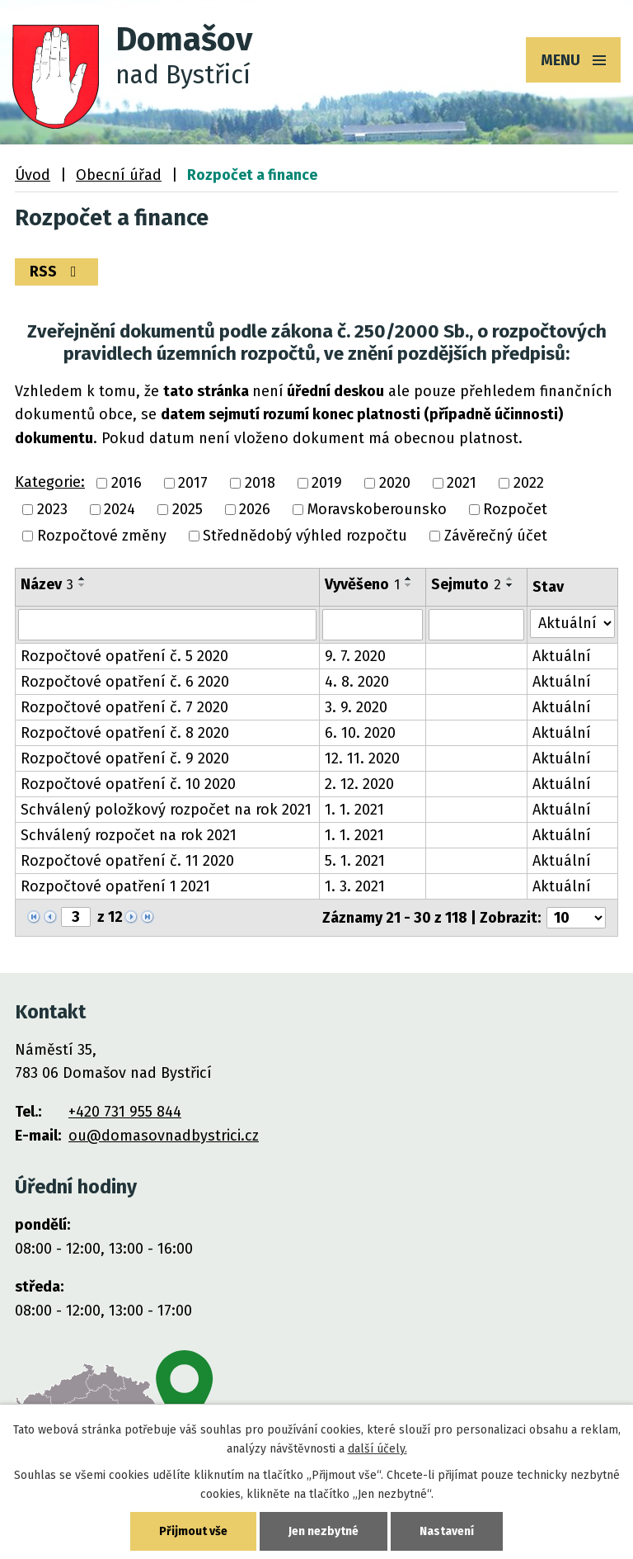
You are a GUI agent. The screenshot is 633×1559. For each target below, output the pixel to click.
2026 (254, 509)
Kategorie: (50, 482)
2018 (260, 483)
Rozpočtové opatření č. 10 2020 (128, 784)
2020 (394, 483)
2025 (187, 509)
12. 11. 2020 (362, 758)
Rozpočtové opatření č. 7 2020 (124, 707)
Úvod (32, 175)
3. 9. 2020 (356, 707)
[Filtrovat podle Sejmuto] (476, 624)
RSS (56, 271)
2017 (193, 483)
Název (47, 584)
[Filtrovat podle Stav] (572, 623)
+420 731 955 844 (124, 1112)
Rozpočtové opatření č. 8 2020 (125, 733)
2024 (119, 509)
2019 (327, 483)
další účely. (377, 1449)
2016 (126, 483)
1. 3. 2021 (355, 886)
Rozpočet (515, 509)
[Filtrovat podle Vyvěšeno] (372, 624)
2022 (528, 483)
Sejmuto (466, 584)
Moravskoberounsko (377, 509)
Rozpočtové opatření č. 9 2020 (125, 758)
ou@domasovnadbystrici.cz (163, 1136)
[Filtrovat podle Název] (167, 624)
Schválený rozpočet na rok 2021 (129, 835)
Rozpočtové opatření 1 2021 (115, 886)
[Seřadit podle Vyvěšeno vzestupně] (409, 578)
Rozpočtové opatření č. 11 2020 (127, 861)
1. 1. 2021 (354, 810)
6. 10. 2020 (360, 733)
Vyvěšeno (362, 584)
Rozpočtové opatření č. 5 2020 (124, 656)
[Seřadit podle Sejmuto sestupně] (510, 585)
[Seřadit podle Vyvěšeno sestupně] (409, 585)
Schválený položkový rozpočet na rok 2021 (166, 810)
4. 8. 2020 (357, 682)
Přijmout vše (193, 1531)
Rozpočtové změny (101, 536)
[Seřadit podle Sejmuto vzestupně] (510, 578)
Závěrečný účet (495, 536)
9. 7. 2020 (355, 656)
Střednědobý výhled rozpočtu (305, 536)
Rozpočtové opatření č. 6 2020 (125, 682)
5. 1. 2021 (355, 861)
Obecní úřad (119, 175)
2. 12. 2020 (359, 784)
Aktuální (561, 656)
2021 (461, 483)
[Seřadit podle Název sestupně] (82, 585)
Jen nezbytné (323, 1531)
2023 (52, 509)
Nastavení (447, 1531)
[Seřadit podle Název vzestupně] (82, 578)
